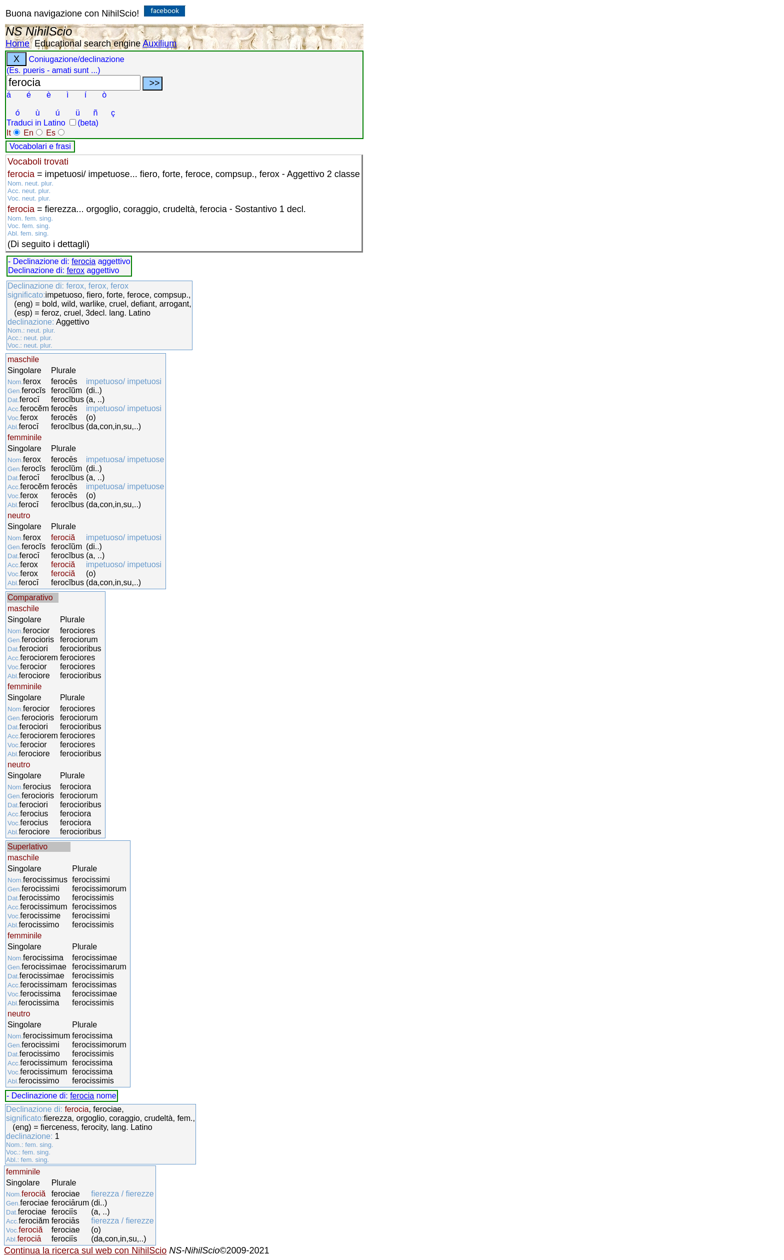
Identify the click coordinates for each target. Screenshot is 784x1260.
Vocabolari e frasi (40, 146)
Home (18, 44)
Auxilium (159, 44)
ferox (75, 270)
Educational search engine (87, 44)
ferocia (84, 261)
